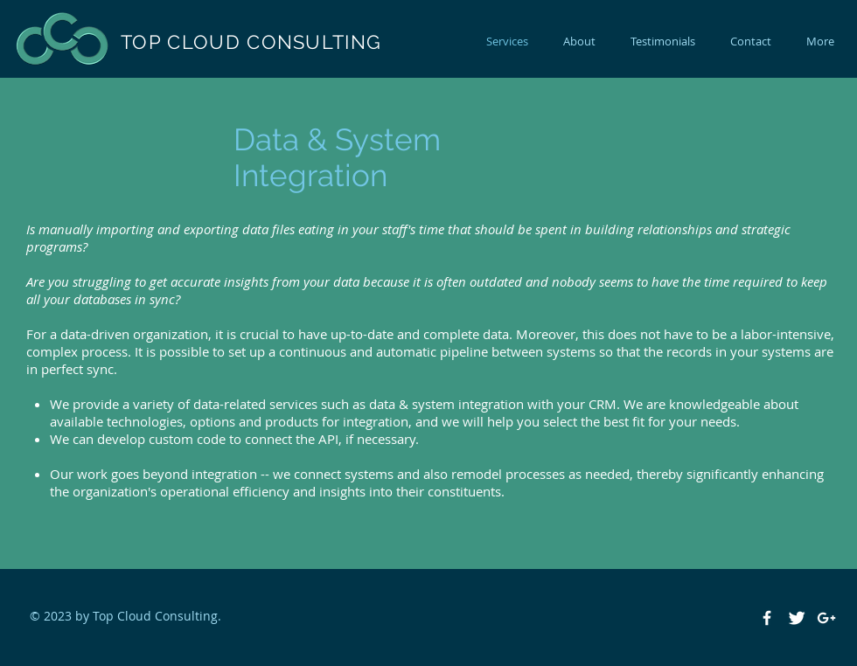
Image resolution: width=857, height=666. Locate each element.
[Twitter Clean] (796, 618)
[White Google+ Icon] (826, 618)
